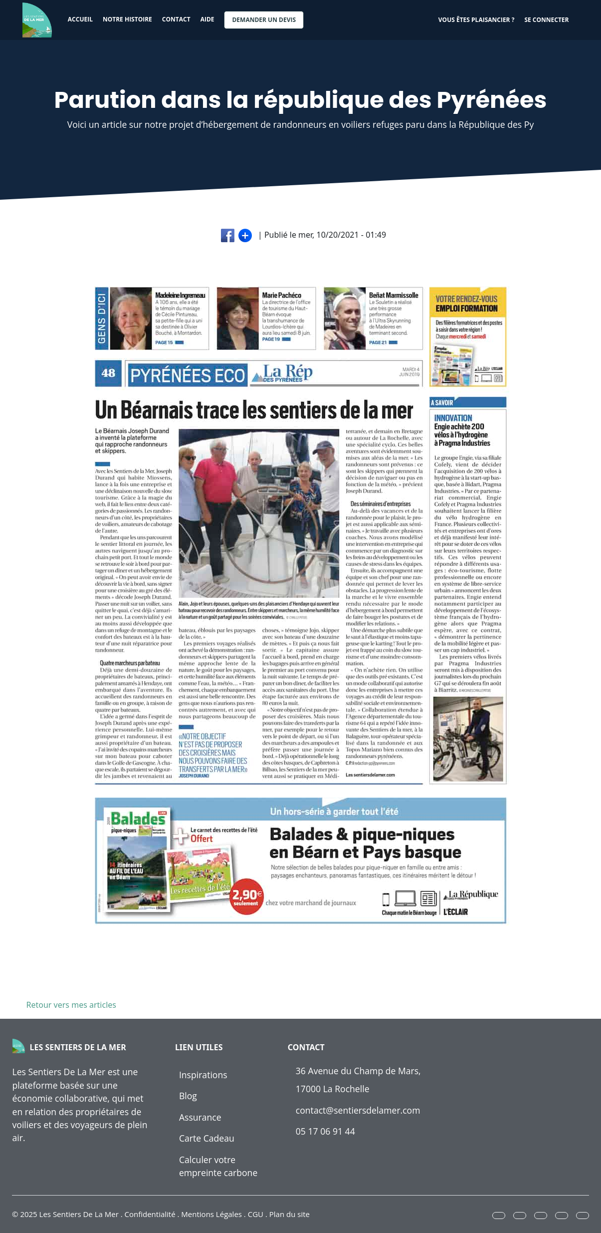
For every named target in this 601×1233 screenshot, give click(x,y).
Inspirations (203, 1075)
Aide (207, 19)
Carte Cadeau (206, 1138)
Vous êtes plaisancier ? (476, 19)
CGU (255, 1214)
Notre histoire (127, 19)
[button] (498, 1215)
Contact (176, 19)
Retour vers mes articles (69, 1004)
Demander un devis (264, 19)
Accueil (80, 19)
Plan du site (289, 1214)
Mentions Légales (211, 1214)
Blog (188, 1096)
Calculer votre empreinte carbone (218, 1166)
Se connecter (546, 19)
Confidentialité (150, 1214)
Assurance (200, 1117)
